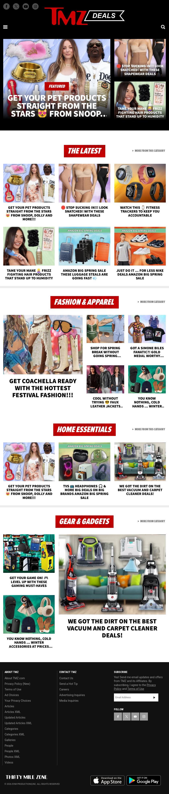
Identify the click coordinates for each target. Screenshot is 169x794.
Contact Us (66, 678)
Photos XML (12, 756)
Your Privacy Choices (18, 700)
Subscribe (154, 697)
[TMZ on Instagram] (35, 6)
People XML (12, 751)
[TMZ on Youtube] (26, 6)
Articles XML (13, 712)
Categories (11, 728)
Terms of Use (13, 689)
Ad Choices (12, 695)
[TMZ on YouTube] (135, 717)
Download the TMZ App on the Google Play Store (144, 780)
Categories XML (15, 734)
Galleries (10, 740)
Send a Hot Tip (68, 683)
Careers (64, 689)
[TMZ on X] (16, 6)
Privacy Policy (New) (17, 683)
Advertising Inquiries (72, 695)
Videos (9, 762)
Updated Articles (15, 717)
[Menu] (5, 27)
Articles (9, 706)
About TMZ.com (15, 678)
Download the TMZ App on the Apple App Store (107, 781)
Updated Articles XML (18, 723)
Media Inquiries (68, 700)
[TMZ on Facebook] (6, 6)
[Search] (163, 27)
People (9, 745)
